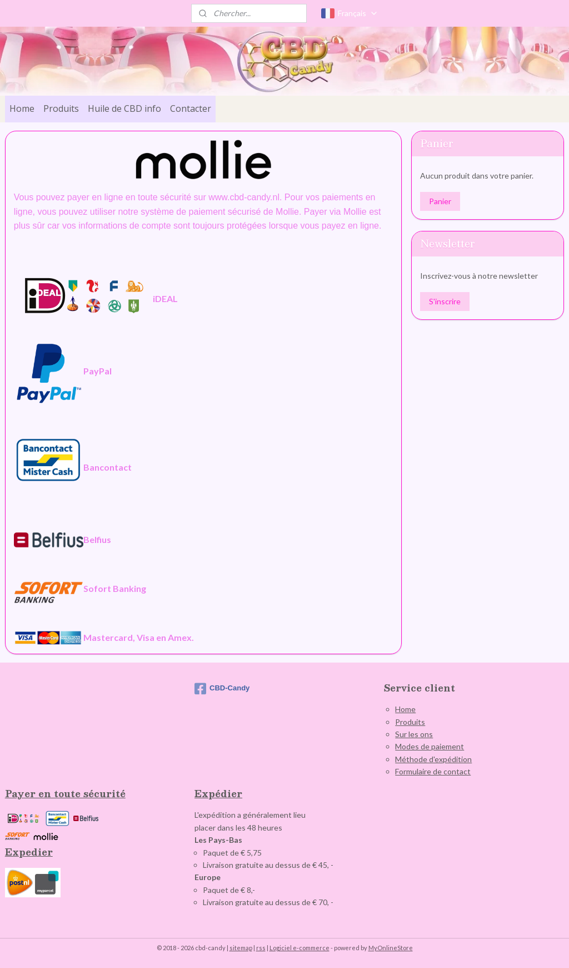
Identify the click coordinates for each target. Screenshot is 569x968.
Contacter (190, 108)
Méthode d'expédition (433, 759)
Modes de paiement (429, 746)
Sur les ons (414, 734)
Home (21, 108)
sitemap (240, 947)
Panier (440, 201)
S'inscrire (445, 301)
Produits (61, 108)
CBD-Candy (221, 688)
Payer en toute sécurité (65, 793)
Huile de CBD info (124, 108)
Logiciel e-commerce (299, 947)
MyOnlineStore (390, 947)
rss (261, 947)
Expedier (29, 852)
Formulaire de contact (433, 771)
